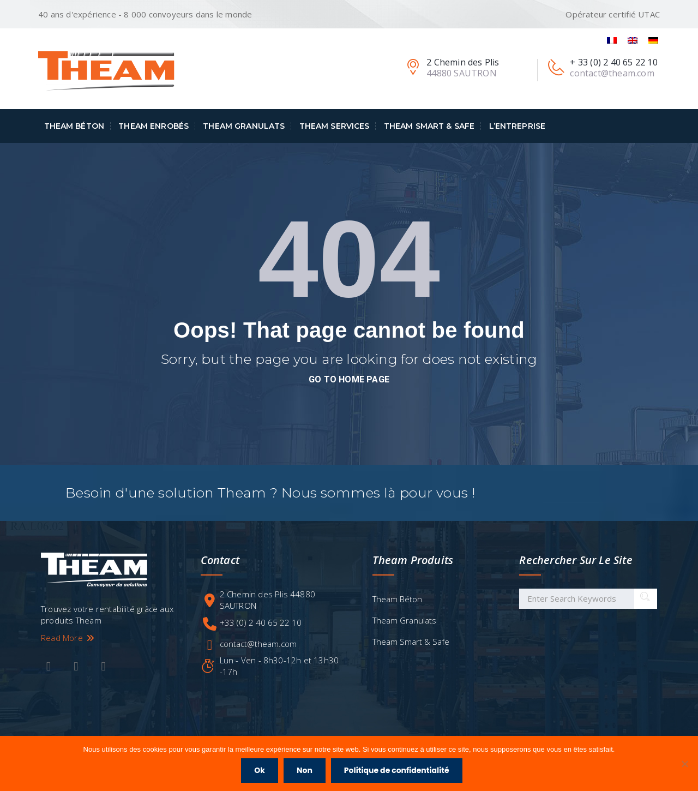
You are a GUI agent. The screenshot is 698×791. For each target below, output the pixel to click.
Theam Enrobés (153, 126)
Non (304, 770)
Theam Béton (74, 126)
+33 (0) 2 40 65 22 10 (261, 622)
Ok (259, 770)
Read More (68, 637)
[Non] (684, 763)
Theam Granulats (244, 126)
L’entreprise (517, 126)
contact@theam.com (258, 643)
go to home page (349, 379)
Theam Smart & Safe (429, 126)
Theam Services (334, 126)
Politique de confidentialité (396, 770)
